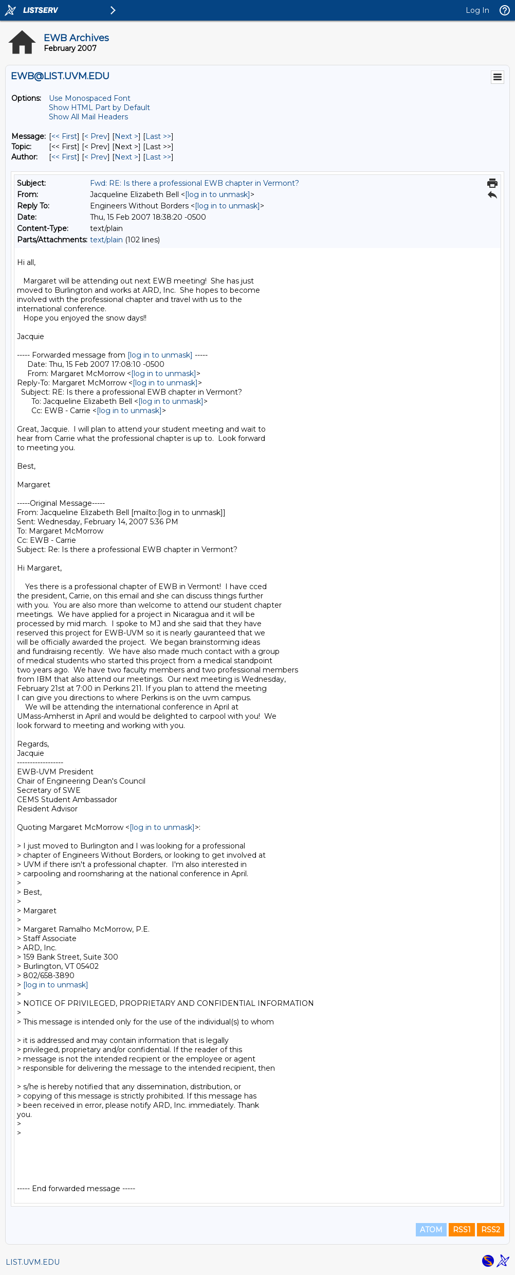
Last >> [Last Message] (158, 136)
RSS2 (490, 1229)
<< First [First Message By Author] (64, 157)
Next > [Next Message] (126, 136)
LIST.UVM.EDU (33, 1262)
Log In (477, 10)
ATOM (431, 1229)
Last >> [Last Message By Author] (158, 157)
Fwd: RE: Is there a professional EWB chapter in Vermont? (194, 183)
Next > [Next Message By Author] (126, 157)
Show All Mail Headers (88, 116)
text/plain (106, 239)
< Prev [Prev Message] (95, 136)
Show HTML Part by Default (99, 107)
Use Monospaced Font (90, 98)
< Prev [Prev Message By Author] (95, 157)
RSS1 (462, 1229)
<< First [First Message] (64, 136)
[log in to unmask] (217, 194)
